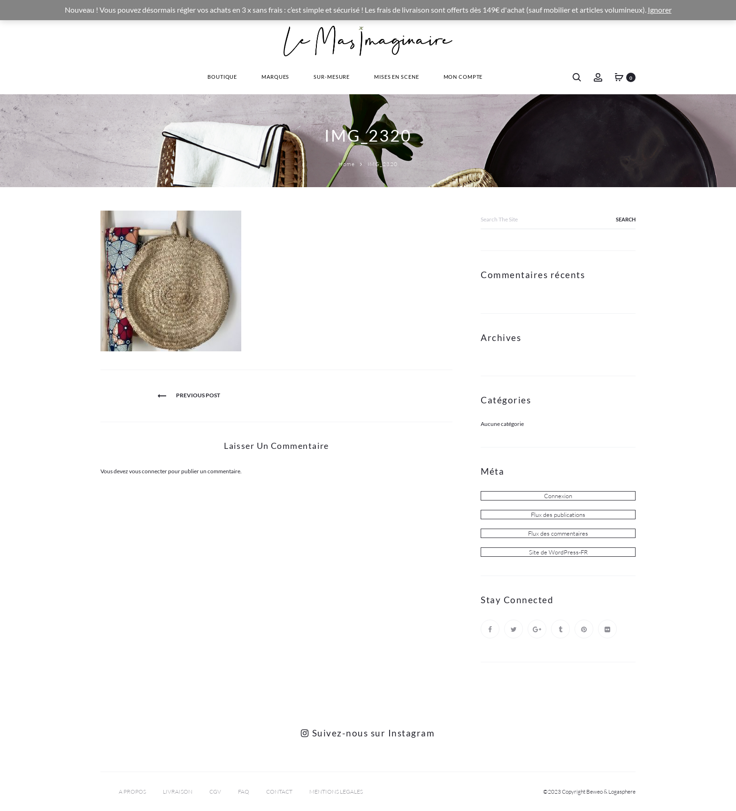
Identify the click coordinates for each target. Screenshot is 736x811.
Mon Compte (463, 77)
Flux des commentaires (558, 533)
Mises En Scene (396, 77)
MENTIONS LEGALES (336, 791)
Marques (275, 77)
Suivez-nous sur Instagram (368, 733)
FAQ (243, 791)
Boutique (222, 77)
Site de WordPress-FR (558, 552)
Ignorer (660, 10)
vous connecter (148, 471)
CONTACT (279, 791)
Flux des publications (558, 514)
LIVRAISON (177, 791)
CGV (215, 791)
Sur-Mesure (332, 77)
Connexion (558, 496)
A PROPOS (132, 791)
